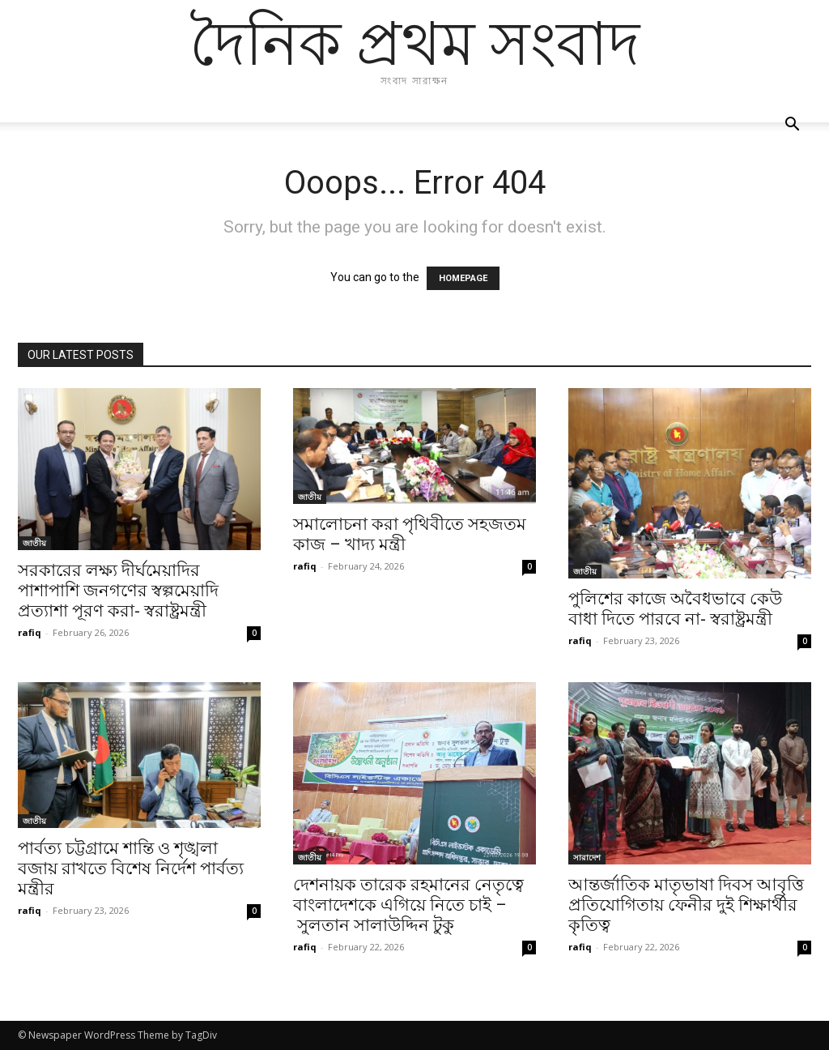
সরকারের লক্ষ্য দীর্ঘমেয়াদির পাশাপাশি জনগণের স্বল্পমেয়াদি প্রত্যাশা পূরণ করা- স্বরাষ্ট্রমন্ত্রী (118, 591)
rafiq (29, 632)
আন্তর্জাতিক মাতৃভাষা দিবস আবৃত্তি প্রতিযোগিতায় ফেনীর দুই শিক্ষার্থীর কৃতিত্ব (686, 905)
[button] (791, 126)
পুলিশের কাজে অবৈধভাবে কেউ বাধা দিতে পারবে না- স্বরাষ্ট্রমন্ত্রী (675, 609)
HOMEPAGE (463, 278)
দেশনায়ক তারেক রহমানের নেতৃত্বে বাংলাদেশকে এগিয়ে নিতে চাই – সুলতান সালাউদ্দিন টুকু (408, 905)
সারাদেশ (587, 857)
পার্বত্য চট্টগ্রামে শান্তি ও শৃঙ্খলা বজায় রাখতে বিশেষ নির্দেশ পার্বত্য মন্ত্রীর (131, 868)
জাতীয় (34, 542)
